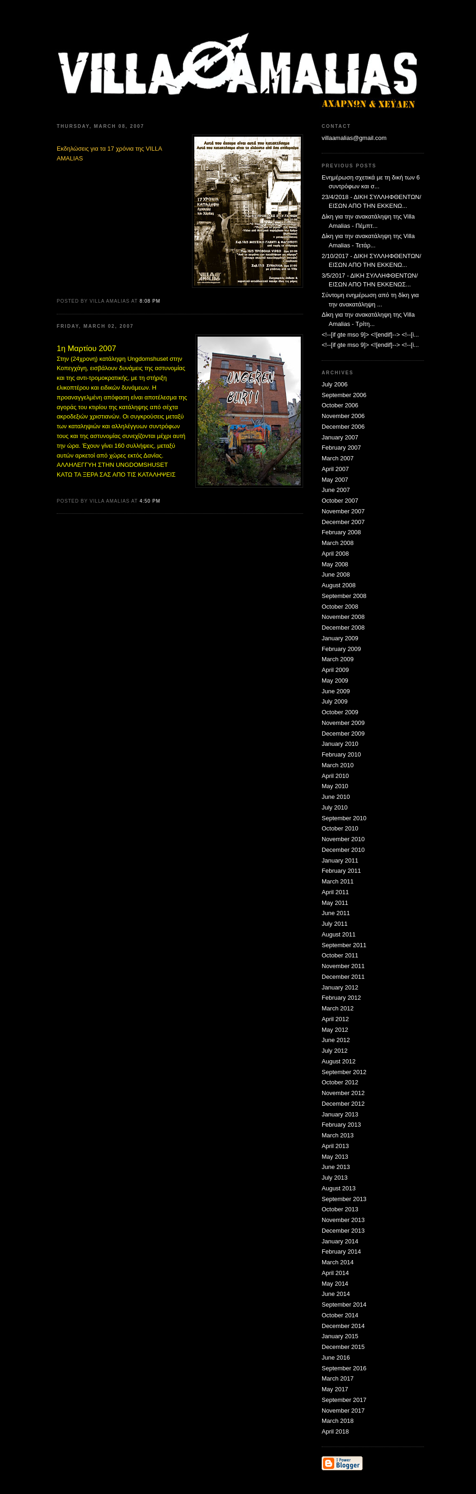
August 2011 (339, 934)
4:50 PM (149, 501)
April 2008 (335, 553)
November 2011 (343, 966)
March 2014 (338, 1262)
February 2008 (341, 532)
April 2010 (335, 775)
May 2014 (335, 1283)
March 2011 (338, 881)
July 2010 (335, 807)
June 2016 (336, 1357)
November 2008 (343, 616)
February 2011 (341, 870)
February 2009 (341, 648)
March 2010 (338, 765)
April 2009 (335, 669)
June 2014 (336, 1293)
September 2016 (344, 1368)
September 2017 (344, 1399)
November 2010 (343, 839)
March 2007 (338, 458)
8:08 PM (149, 301)
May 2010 (335, 786)
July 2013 (335, 1177)
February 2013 (341, 1124)
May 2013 (335, 1156)
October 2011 (340, 955)
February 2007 (341, 447)
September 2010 (344, 818)
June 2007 (336, 489)
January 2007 (340, 437)
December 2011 (343, 976)
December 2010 (343, 849)
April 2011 (335, 892)
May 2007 (335, 479)
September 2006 (344, 395)
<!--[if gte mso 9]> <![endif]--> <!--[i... (370, 334)
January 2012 (340, 987)
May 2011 (335, 902)
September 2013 (344, 1198)
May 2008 (335, 564)
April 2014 (335, 1272)
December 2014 (343, 1325)
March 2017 (338, 1378)
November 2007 (343, 511)
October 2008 (340, 606)
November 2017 (343, 1410)
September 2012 (344, 1072)
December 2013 (343, 1230)
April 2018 (335, 1431)
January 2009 (340, 638)
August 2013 (339, 1188)
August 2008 (339, 585)
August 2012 (339, 1061)
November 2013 (343, 1219)
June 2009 (336, 691)
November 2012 (343, 1092)
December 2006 (343, 426)
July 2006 (335, 384)
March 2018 (338, 1420)
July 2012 (335, 1050)
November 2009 (343, 722)
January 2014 (340, 1241)
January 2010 (340, 743)
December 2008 (343, 627)
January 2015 (340, 1336)
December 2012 (343, 1103)
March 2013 (338, 1135)
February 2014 (341, 1251)
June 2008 (336, 574)
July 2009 (335, 701)
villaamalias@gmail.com (354, 137)
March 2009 (338, 659)
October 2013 (340, 1209)
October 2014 (340, 1315)
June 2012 (336, 1039)
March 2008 (338, 542)
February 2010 (341, 754)
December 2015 (343, 1346)
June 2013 (336, 1166)
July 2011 (335, 923)
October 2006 (340, 405)
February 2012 (341, 997)
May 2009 (335, 680)
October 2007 (340, 500)
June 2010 (336, 796)
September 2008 (344, 595)
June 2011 (336, 913)
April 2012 (335, 1019)
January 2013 (340, 1114)
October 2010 (340, 828)
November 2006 (343, 415)
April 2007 (335, 468)
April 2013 (335, 1145)
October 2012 (340, 1082)
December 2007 (343, 521)
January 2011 (340, 860)
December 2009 (343, 733)
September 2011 (344, 945)
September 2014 (344, 1304)
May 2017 (335, 1389)
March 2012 (338, 1008)
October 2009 (340, 712)
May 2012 (335, 1029)
